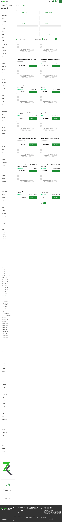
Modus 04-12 (5, 331)
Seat (3, 381)
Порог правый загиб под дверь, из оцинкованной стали (30, 85)
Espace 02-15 (5, 266)
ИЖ (2, 445)
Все (46, 39)
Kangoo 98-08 (5, 279)
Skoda (3, 387)
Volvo (3, 422)
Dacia (3, 60)
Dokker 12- (4, 256)
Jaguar (3, 146)
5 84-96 (3, 232)
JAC (2, 143)
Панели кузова (6, 313)
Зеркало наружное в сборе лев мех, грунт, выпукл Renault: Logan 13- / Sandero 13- (35, 191)
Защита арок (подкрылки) (5, 304)
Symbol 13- (4, 351)
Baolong (4, 24)
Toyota (3, 416)
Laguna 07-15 (5, 291)
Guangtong (4, 111)
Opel (3, 207)
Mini (3, 188)
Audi (3, 18)
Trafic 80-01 (4, 357)
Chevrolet (4, 50)
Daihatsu (4, 66)
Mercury (4, 184)
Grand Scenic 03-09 (6, 273)
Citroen (3, 56)
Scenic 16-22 (4, 345)
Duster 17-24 (5, 260)
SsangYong (4, 394)
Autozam (4, 21)
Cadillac (3, 40)
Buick (3, 34)
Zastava (3, 429)
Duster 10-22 (5, 258)
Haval (3, 120)
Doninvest (4, 82)
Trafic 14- (4, 361)
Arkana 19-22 (5, 242)
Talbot (3, 403)
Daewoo (4, 63)
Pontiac (3, 220)
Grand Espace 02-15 (6, 269)
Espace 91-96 (5, 262)
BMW (3, 31)
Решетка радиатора (7, 315)
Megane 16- (4, 329)
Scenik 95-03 (4, 339)
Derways (4, 72)
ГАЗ (3, 438)
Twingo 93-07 (5, 363)
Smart (3, 390)
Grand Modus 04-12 (6, 271)
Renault (17, 5)
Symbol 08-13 (5, 349)
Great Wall (4, 108)
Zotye (3, 435)
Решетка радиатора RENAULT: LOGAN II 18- (50, 138)
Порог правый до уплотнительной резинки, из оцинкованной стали (32, 59)
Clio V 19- (4, 254)
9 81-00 (3, 234)
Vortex (3, 426)
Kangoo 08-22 (5, 281)
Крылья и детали (6, 310)
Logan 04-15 (4, 293)
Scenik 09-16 (4, 343)
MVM (3, 200)
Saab (3, 374)
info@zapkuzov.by (19, 510)
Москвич (4, 448)
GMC (3, 104)
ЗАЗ (3, 442)
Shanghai (4, 384)
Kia (2, 152)
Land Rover (4, 162)
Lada (3, 156)
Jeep (3, 149)
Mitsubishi (4, 191)
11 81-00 (4, 236)
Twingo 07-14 (5, 365)
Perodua (4, 213)
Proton (3, 226)
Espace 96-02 (5, 264)
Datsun (3, 69)
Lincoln (3, 172)
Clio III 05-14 (4, 250)
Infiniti (3, 133)
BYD (3, 37)
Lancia (3, 159)
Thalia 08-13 (4, 355)
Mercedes (4, 181)
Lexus (3, 165)
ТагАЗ (3, 451)
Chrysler (4, 53)
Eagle (3, 85)
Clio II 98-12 (4, 248)
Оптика (4, 311)
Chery (3, 47)
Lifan (3, 168)
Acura (3, 12)
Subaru (3, 397)
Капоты (4, 308)
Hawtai (3, 124)
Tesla (3, 410)
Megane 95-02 (5, 323)
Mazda (3, 178)
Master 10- (4, 321)
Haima (3, 117)
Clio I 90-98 (4, 246)
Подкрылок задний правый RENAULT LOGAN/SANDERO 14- (30, 164)
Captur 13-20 (5, 244)
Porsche (4, 223)
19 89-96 (4, 238)
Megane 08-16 (5, 327)
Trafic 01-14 (4, 359)
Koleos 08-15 (4, 285)
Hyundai (4, 130)
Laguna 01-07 (5, 289)
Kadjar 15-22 (4, 277)
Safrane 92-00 (5, 333)
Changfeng (4, 44)
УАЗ (3, 454)
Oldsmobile (4, 204)
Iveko (3, 140)
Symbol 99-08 (5, 347)
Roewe (3, 368)
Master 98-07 (5, 317)
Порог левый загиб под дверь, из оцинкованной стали (29, 112)
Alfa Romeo (4, 15)
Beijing (3, 28)
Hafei (3, 114)
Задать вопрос (7, 498)
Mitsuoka (4, 194)
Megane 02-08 (5, 325)
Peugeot (4, 210)
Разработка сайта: (53, 517)
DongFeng (4, 79)
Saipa (3, 378)
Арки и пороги (6, 298)
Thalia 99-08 (4, 353)
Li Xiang (3, 175)
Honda (3, 127)
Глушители (5, 301)
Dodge (3, 76)
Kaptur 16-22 (5, 283)
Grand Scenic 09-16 (6, 275)
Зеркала (5, 306)
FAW (3, 92)
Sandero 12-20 (5, 337)
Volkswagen (4, 419)
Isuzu (3, 136)
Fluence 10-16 (5, 267)
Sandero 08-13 (5, 335)
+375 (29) (19, 505)
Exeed (3, 88)
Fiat (3, 95)
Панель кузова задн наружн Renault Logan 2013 (51, 85)
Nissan (3, 197)
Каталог (10, 5)
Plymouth (4, 216)
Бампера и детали (6, 299)
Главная (3, 5)
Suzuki (3, 400)
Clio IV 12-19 (4, 252)
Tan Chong (4, 406)
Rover (3, 371)
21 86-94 (4, 240)
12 (42, 39)
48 (44, 39)
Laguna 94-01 (5, 287)
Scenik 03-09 (4, 341)
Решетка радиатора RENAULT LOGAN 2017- (27, 138)
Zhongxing (4, 432)
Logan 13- (4, 295)
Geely (3, 101)
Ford (3, 98)
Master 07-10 (5, 319)
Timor (3, 413)
